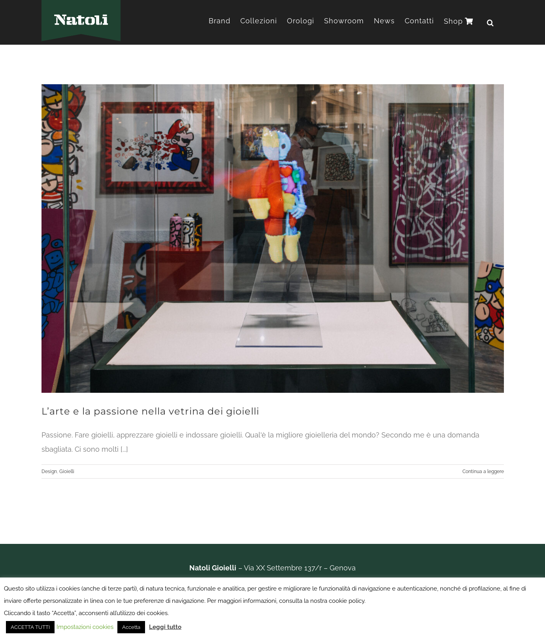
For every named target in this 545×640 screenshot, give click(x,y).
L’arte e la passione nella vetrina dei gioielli (150, 411)
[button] (490, 22)
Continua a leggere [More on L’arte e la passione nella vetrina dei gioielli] (483, 471)
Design (49, 471)
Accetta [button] (131, 627)
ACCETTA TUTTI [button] (30, 627)
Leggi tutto (165, 627)
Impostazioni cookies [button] (85, 627)
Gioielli (66, 471)
